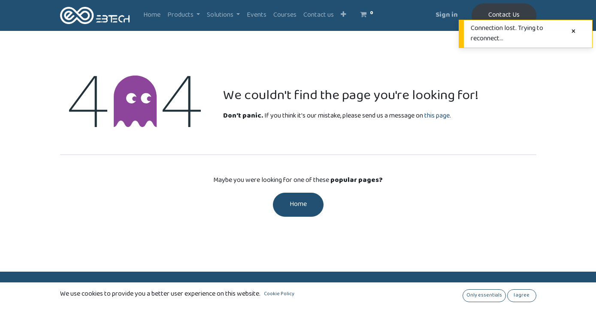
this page (437, 116)
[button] (343, 15)
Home (298, 204)
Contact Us (504, 15)
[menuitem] (152, 15)
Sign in (447, 15)
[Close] (573, 32)
